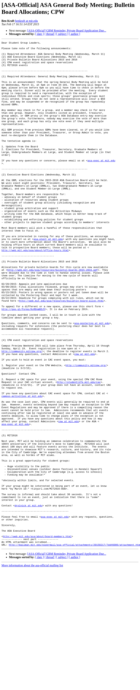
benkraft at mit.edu (26, 20)
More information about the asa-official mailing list (32, 666)
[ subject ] (62, 34)
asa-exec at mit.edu (101, 184)
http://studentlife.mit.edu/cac (79, 450)
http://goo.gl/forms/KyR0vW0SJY (23, 363)
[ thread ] (50, 34)
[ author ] (74, 34)
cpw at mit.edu (84, 416)
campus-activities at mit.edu (21, 467)
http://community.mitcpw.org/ (21, 413)
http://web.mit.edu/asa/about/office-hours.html (35, 292)
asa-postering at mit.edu (91, 379)
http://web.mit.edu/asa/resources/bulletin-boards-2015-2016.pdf (52, 316)
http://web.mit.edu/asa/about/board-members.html (37, 635)
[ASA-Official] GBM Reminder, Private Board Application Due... (66, 30)
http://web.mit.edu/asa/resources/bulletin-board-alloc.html (61, 353)
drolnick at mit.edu (28, 598)
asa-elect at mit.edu (48, 278)
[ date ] (39, 34)
